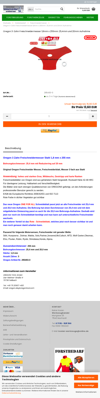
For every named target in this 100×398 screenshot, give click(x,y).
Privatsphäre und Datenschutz (17, 340)
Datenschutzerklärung (11, 393)
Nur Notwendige (86, 385)
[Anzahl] (50, 117)
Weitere (90, 17)
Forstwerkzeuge (35, 17)
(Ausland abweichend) (66, 97)
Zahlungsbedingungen (13, 321)
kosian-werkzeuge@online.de (73, 331)
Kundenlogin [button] (91, 2)
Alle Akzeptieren (86, 377)
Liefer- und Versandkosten (15, 335)
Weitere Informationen (86, 392)
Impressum (8, 311)
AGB (5, 330)
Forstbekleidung (15, 17)
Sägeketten (54, 17)
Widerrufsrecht (10, 316)
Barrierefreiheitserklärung (14, 325)
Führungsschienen (73, 17)
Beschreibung (13, 148)
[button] (7, 117)
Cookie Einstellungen (12, 344)
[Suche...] (31, 9)
